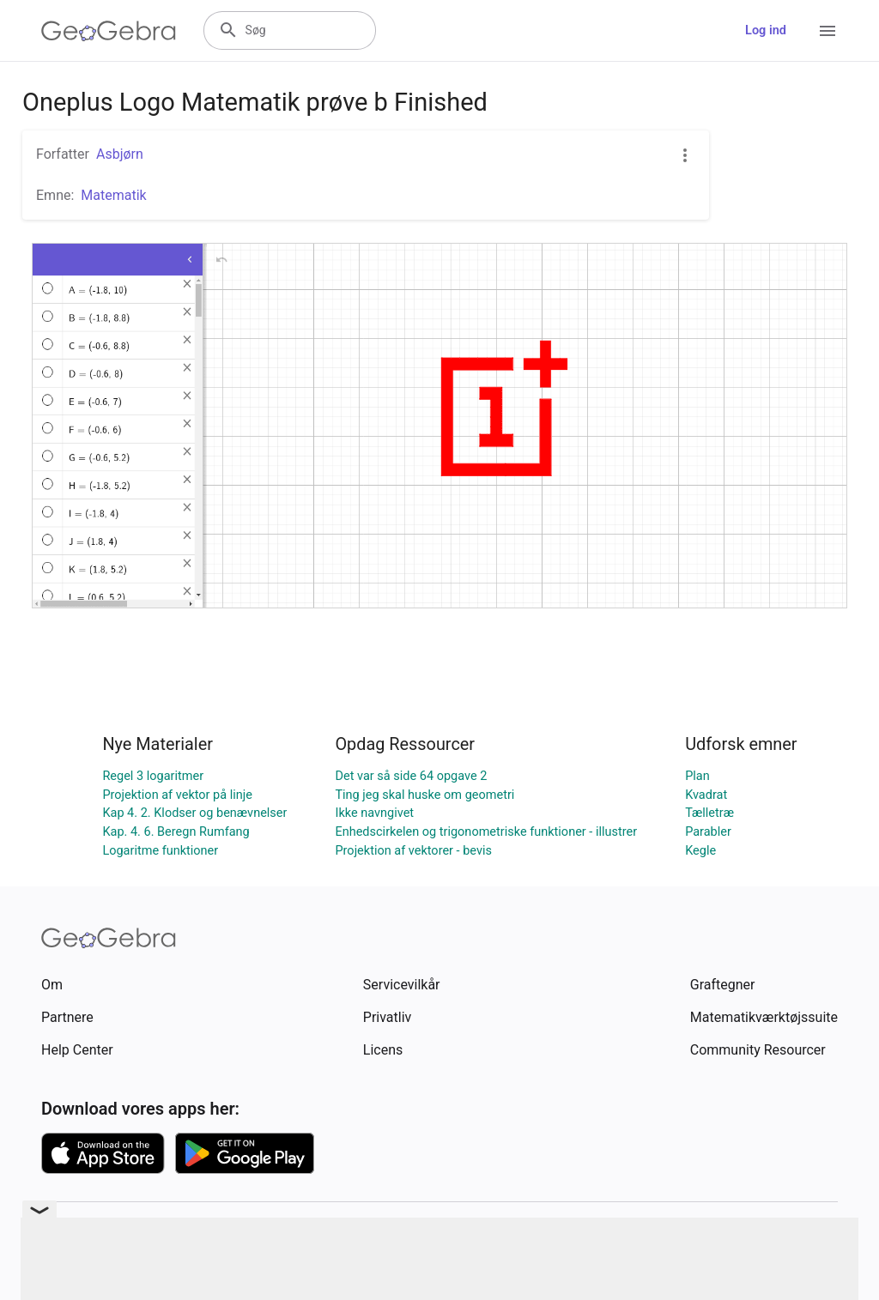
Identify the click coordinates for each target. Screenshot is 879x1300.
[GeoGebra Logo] (108, 31)
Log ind (765, 30)
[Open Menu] (827, 31)
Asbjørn (119, 154)
